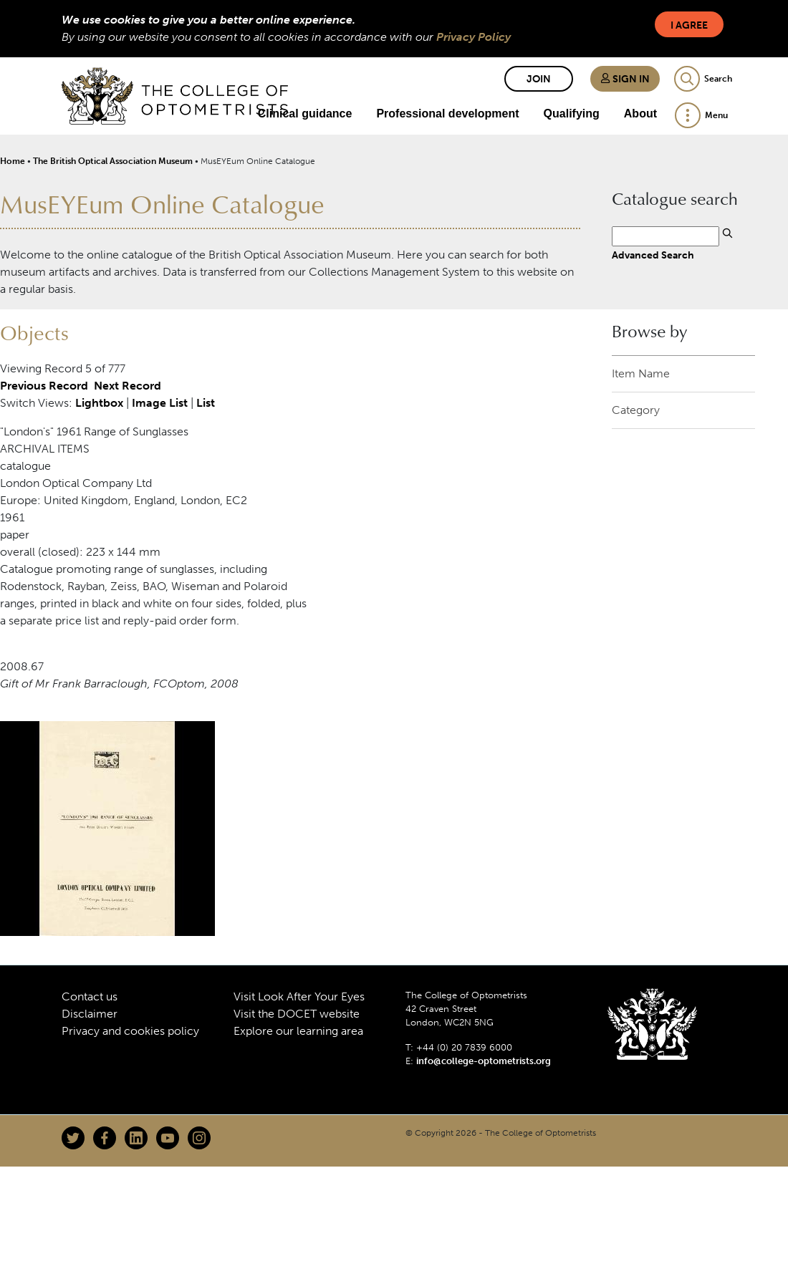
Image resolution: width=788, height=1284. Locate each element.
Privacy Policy (473, 37)
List (205, 403)
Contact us (89, 996)
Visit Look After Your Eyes (299, 996)
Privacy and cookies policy (130, 1031)
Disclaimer (89, 1013)
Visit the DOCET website (297, 1013)
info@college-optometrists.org (483, 1061)
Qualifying (572, 113)
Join (539, 79)
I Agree (689, 25)
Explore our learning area (298, 1031)
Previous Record (44, 385)
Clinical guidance (305, 113)
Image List (160, 403)
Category (636, 410)
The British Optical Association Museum (113, 161)
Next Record (127, 385)
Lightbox (99, 403)
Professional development (447, 113)
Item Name (641, 373)
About (640, 113)
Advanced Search (653, 254)
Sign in (625, 79)
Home (12, 161)
